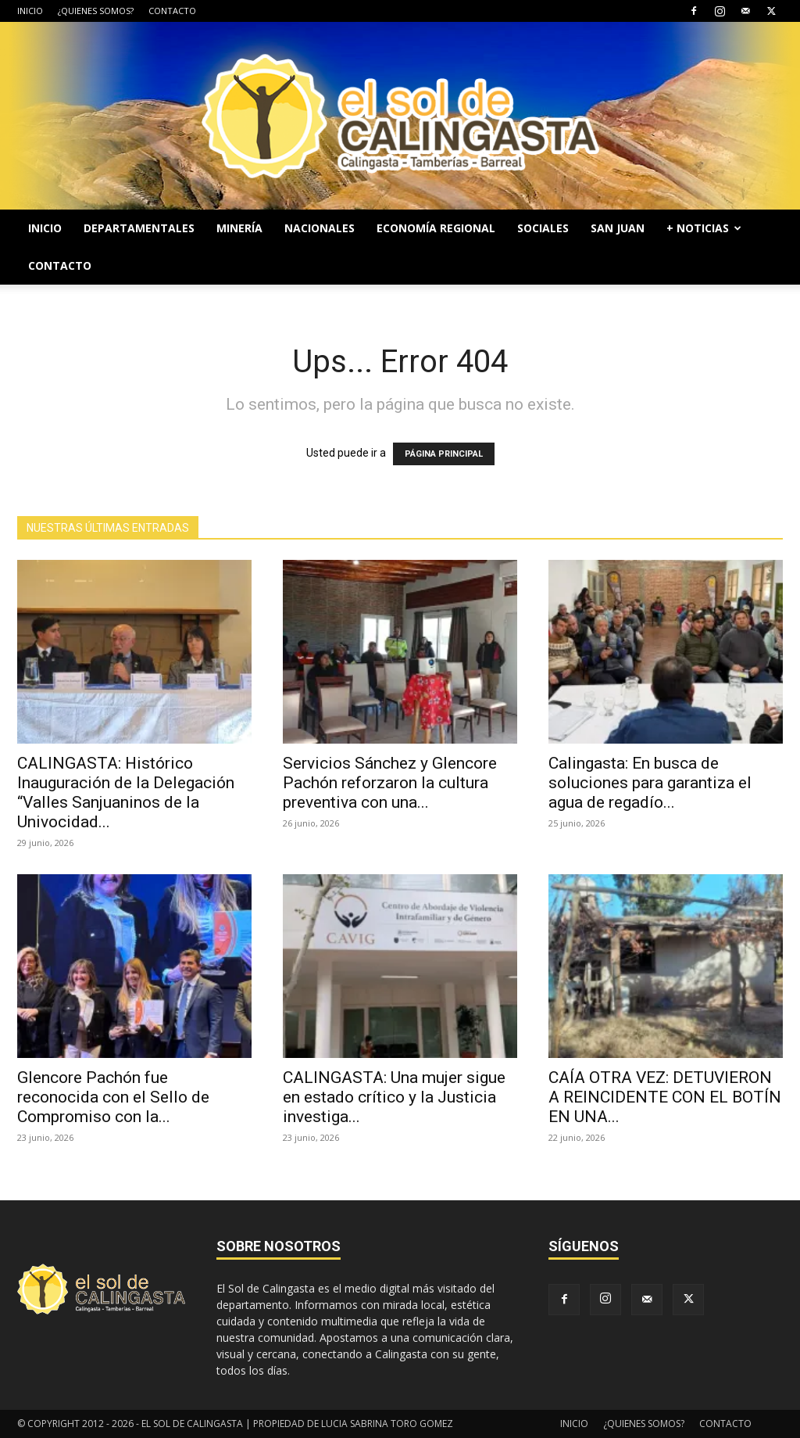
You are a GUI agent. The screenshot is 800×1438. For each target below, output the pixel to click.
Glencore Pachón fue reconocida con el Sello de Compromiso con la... (113, 1097)
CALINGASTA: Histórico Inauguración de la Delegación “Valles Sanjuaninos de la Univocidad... (125, 792)
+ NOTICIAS (703, 228)
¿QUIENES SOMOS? (96, 10)
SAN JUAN (618, 228)
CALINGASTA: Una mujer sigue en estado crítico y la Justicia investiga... (394, 1097)
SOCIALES (543, 228)
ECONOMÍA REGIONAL (436, 228)
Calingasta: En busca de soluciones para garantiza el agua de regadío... (650, 783)
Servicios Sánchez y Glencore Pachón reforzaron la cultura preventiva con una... (390, 783)
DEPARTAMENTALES (139, 228)
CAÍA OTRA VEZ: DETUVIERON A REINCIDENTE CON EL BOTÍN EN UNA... (664, 1097)
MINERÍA (239, 228)
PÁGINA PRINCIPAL (444, 454)
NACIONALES (319, 228)
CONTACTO (172, 10)
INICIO (30, 10)
